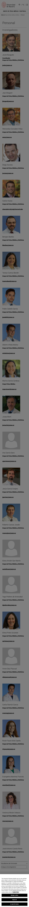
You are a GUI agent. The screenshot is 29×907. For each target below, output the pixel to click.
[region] (14, 890)
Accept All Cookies (14, 904)
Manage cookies (14, 895)
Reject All (14, 899)
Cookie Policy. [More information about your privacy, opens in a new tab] (16, 892)
